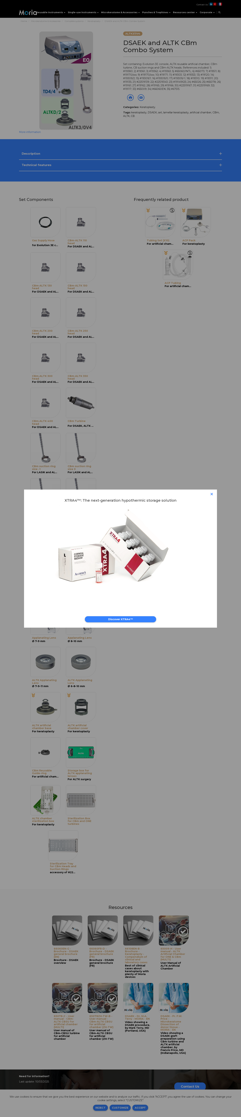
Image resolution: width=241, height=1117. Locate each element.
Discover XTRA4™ (120, 619)
